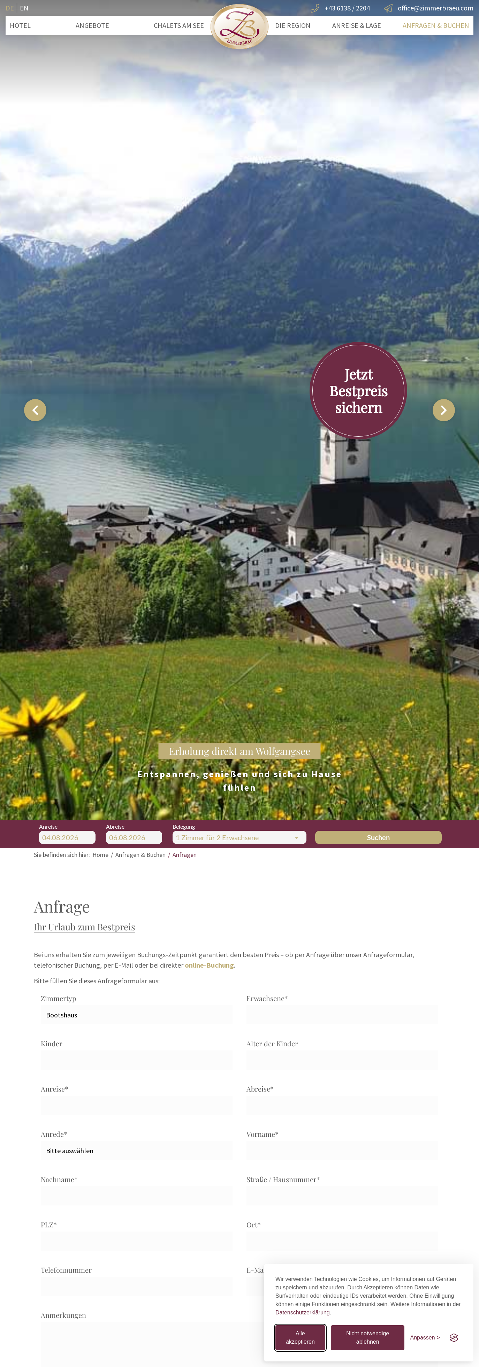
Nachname (59, 1179)
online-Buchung (209, 965)
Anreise (54, 1088)
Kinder (51, 1043)
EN (24, 7)
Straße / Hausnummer (283, 1179)
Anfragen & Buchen (140, 855)
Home (100, 855)
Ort (253, 1224)
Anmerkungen (63, 1315)
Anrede (54, 1134)
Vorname (262, 1134)
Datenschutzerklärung (302, 1312)
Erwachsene (267, 998)
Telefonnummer (66, 1269)
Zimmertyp (58, 998)
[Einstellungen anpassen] (425, 1337)
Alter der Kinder (272, 1043)
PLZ (49, 1224)
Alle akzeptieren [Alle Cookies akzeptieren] (300, 1337)
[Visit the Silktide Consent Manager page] (454, 1337)
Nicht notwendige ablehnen (367, 1337)
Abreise (260, 1088)
